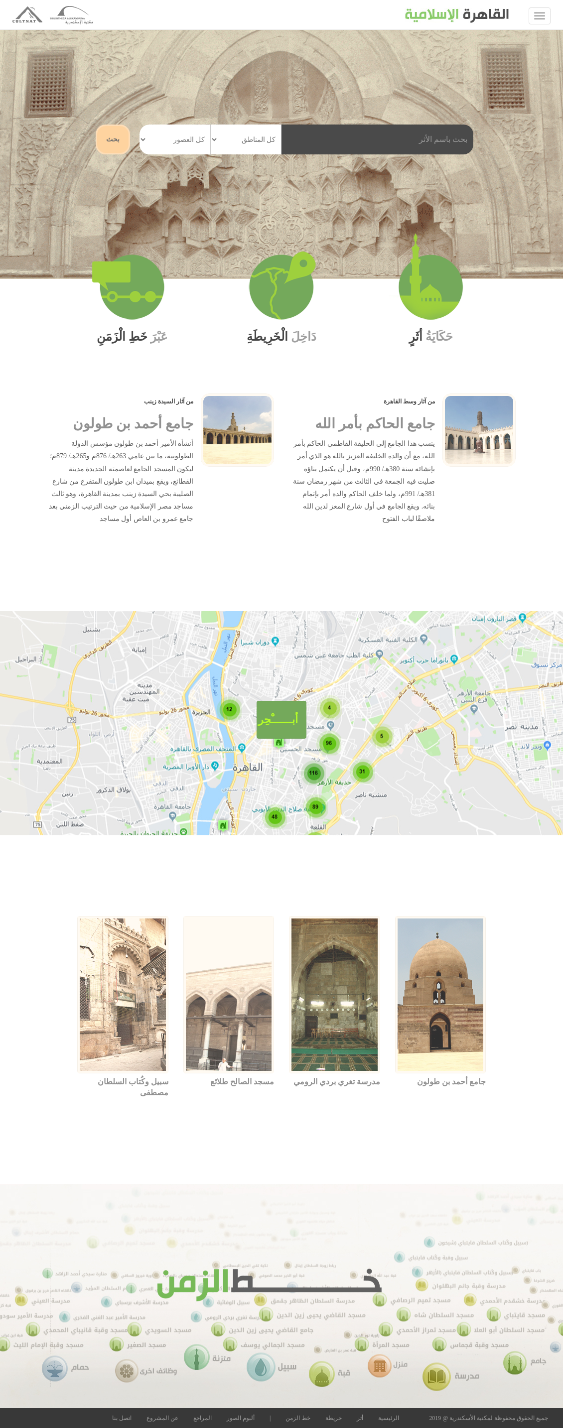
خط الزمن (297, 1418)
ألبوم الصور (241, 1418)
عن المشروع (162, 1418)
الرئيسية (388, 1418)
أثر (360, 1418)
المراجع (202, 1418)
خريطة (333, 1418)
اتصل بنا (122, 1418)
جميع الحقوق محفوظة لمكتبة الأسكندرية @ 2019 (488, 1418)
